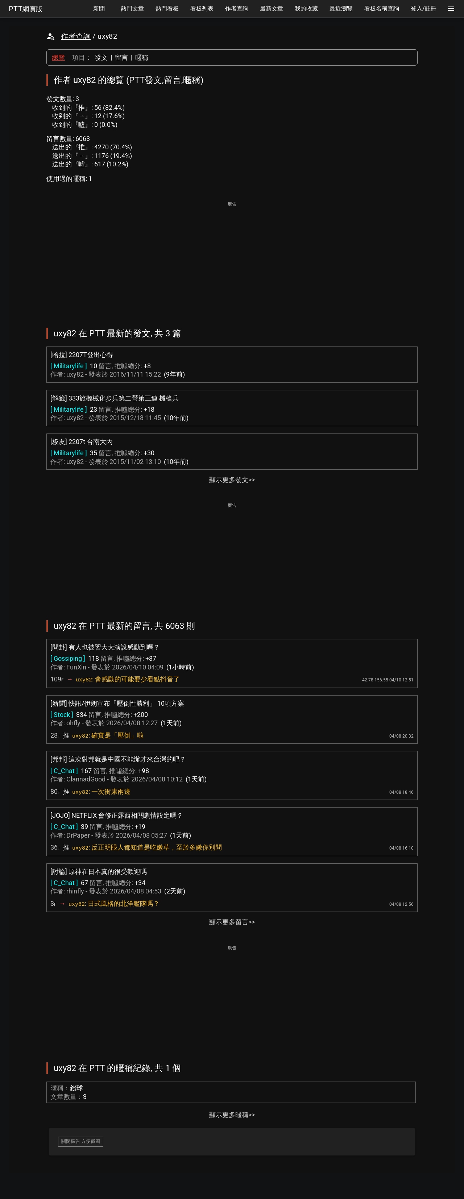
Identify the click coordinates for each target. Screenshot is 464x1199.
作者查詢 (76, 36)
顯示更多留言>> (232, 922)
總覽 (58, 57)
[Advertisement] (232, 259)
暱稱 (141, 57)
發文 (101, 57)
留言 (121, 57)
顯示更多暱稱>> (232, 1115)
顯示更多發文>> (232, 480)
